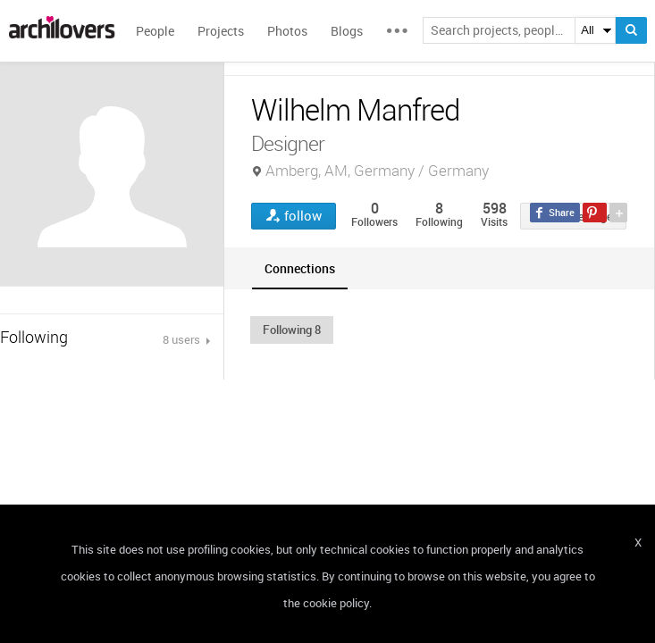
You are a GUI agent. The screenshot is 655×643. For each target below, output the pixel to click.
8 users (183, 339)
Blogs (347, 30)
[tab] (299, 268)
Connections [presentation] (300, 268)
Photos (287, 30)
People (155, 30)
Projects (220, 30)
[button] (291, 329)
